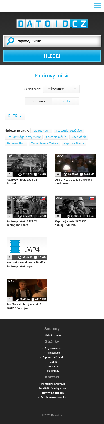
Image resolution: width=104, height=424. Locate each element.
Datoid (52, 23)
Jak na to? (52, 366)
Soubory (38, 101)
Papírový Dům (41, 130)
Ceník (52, 361)
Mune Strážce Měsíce (44, 143)
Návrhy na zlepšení (51, 392)
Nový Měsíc (78, 137)
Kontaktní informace (52, 383)
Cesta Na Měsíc (56, 137)
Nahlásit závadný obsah (52, 388)
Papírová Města (74, 143)
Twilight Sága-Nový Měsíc (24, 137)
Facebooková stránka (52, 397)
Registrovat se (52, 348)
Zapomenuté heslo (52, 357)
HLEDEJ (52, 56)
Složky (66, 101)
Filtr (13, 116)
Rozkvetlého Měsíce (69, 130)
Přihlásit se (52, 352)
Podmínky (52, 370)
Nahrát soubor (52, 335)
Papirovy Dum (16, 143)
